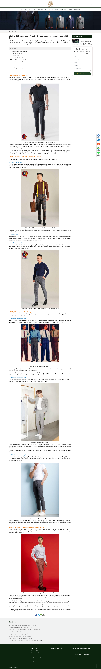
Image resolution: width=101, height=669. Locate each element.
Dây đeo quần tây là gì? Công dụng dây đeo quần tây (21, 636)
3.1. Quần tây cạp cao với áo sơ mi (19, 61)
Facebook (75, 654)
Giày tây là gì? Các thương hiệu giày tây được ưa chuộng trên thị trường (25, 640)
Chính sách (33, 648)
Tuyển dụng (77, 9)
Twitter (81, 654)
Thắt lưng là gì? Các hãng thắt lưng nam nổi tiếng (20, 638)
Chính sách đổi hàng (35, 650)
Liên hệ (70, 9)
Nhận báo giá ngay (82, 73)
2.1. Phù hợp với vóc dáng (17, 53)
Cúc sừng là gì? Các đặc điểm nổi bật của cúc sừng (20, 627)
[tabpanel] (50, 20)
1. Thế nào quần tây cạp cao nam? (18, 51)
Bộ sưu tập (55, 9)
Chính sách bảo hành (35, 652)
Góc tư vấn (63, 9)
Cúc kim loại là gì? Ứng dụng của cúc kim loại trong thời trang (23, 625)
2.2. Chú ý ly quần (15, 55)
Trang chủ (24, 9)
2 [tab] (51, 27)
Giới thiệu (32, 9)
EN (89, 3)
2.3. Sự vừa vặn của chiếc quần (18, 57)
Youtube (86, 654)
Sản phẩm (40, 9)
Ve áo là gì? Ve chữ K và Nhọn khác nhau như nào (20, 631)
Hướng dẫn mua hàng (35, 656)
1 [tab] (49, 27)
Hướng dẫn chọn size (35, 661)
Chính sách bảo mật (35, 654)
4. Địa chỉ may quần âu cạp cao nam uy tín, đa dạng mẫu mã (25, 68)
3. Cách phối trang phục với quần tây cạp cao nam (22, 59)
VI (87, 3)
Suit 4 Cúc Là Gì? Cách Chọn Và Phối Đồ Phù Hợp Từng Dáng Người (24, 629)
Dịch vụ (47, 9)
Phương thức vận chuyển (36, 658)
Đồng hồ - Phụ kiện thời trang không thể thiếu (19, 633)
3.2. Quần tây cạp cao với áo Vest (19, 63)
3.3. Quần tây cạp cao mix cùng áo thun (20, 65)
